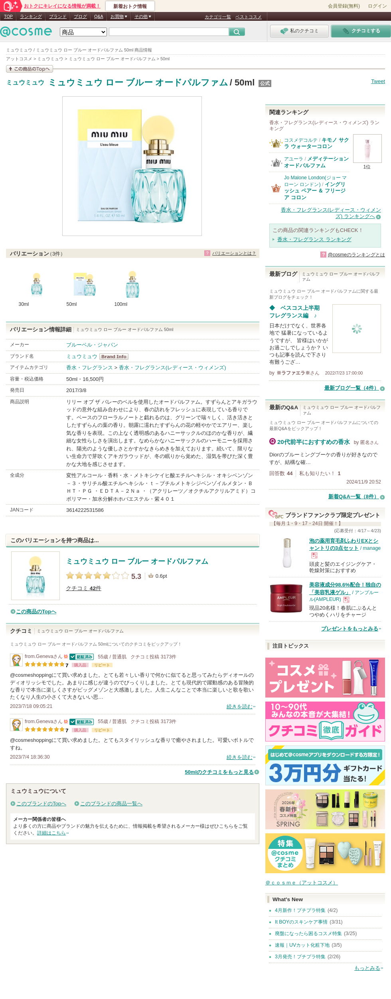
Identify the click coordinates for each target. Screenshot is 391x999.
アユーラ (293, 159)
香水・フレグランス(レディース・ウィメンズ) (172, 368)
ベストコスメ (248, 16)
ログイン (377, 6)
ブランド (58, 16)
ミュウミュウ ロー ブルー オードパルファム (138, 82)
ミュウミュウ (25, 82)
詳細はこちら (51, 833)
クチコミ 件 (83, 588)
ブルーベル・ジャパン (92, 345)
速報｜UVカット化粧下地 (302, 945)
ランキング (31, 16)
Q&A (98, 16)
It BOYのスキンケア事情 (301, 922)
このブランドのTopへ (41, 804)
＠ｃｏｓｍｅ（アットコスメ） (301, 883)
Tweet (378, 81)
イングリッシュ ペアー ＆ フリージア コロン (315, 190)
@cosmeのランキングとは (356, 255)
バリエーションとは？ (234, 253)
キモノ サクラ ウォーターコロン (316, 143)
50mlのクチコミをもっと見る (219, 772)
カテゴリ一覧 (218, 16)
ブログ (80, 16)
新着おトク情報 (130, 6)
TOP (8, 16)
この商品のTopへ (36, 611)
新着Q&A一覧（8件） (353, 497)
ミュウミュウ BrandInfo (116, 356)
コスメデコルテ (301, 140)
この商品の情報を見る (29, 69)
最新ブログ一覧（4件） (351, 388)
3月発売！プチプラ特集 (300, 956)
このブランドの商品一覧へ (111, 804)
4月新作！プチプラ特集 (300, 910)
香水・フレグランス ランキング (314, 239)
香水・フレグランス (89, 368)
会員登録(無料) (344, 6)
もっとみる (367, 968)
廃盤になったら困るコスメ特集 (308, 933)
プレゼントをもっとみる (349, 629)
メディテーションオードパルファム (316, 162)
